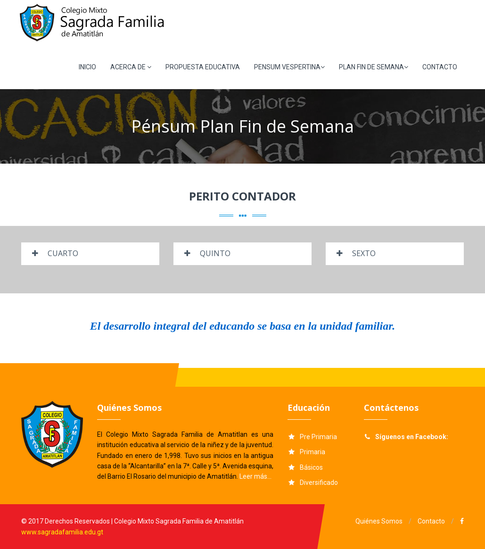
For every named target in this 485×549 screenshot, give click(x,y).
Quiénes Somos (379, 521)
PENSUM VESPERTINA (289, 67)
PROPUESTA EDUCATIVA (202, 67)
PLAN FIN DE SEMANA (373, 67)
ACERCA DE (130, 67)
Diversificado (319, 482)
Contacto (431, 521)
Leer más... (255, 476)
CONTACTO (439, 67)
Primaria (312, 452)
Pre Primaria (318, 437)
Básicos (311, 467)
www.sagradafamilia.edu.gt (62, 532)
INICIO (87, 67)
